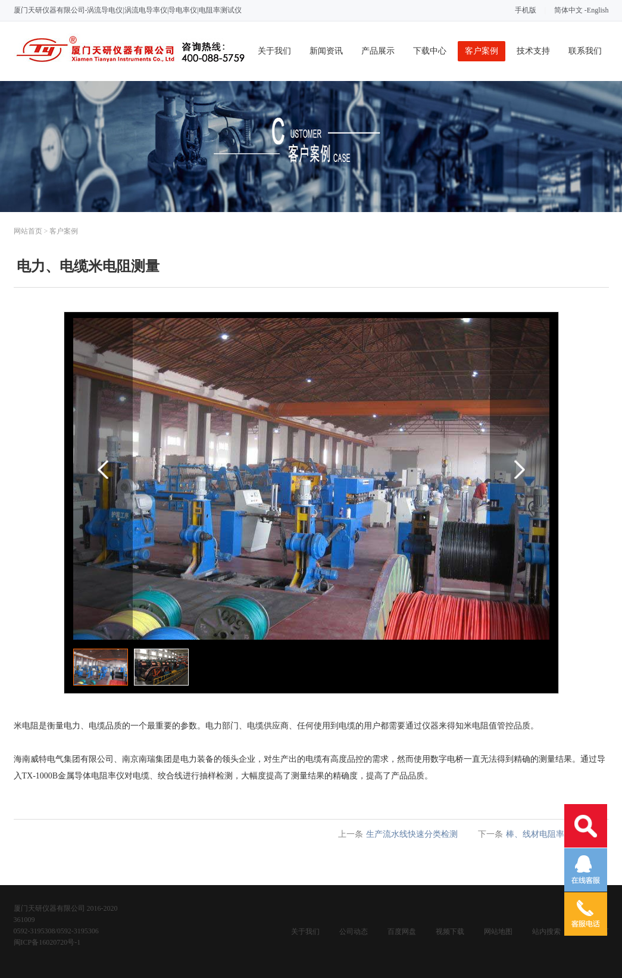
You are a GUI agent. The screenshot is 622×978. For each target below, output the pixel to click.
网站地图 (498, 931)
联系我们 (585, 50)
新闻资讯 (326, 50)
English (598, 10)
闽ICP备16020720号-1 (47, 942)
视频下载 (450, 931)
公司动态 (353, 931)
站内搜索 (546, 931)
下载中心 (429, 50)
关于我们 (274, 50)
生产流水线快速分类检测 (412, 834)
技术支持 (533, 50)
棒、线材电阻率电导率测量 (556, 834)
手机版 (525, 10)
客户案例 (481, 50)
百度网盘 (401, 931)
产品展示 (378, 50)
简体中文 (568, 10)
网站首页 (28, 231)
